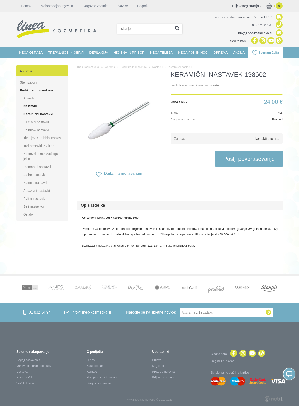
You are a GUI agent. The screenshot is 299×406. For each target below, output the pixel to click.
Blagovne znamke (95, 6)
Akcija (239, 52)
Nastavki (30, 106)
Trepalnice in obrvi (66, 52)
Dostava (22, 371)
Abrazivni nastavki (36, 190)
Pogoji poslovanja (28, 360)
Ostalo (28, 214)
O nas (91, 360)
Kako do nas (95, 366)
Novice (123, 6)
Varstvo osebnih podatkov (33, 366)
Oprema (221, 52)
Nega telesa (161, 52)
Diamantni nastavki (37, 167)
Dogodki (143, 6)
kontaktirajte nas (267, 138)
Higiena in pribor (129, 52)
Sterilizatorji (28, 82)
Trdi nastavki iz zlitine (38, 146)
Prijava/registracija (247, 6)
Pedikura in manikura (36, 90)
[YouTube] (270, 41)
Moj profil (158, 366)
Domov (26, 6)
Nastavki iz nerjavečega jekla (40, 156)
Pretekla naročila (163, 371)
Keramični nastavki (38, 114)
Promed (277, 119)
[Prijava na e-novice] (268, 312)
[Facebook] (254, 41)
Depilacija (98, 52)
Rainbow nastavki (36, 130)
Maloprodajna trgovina (57, 6)
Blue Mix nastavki (36, 122)
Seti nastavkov (34, 206)
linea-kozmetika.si (88, 67)
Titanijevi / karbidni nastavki (43, 138)
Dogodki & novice (222, 361)
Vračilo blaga (25, 383)
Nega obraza (31, 52)
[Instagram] (262, 41)
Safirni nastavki (34, 175)
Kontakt (92, 371)
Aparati (28, 98)
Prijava (156, 360)
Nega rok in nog (193, 52)
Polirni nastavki (34, 198)
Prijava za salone (163, 377)
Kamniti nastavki (35, 183)
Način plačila (25, 377)
